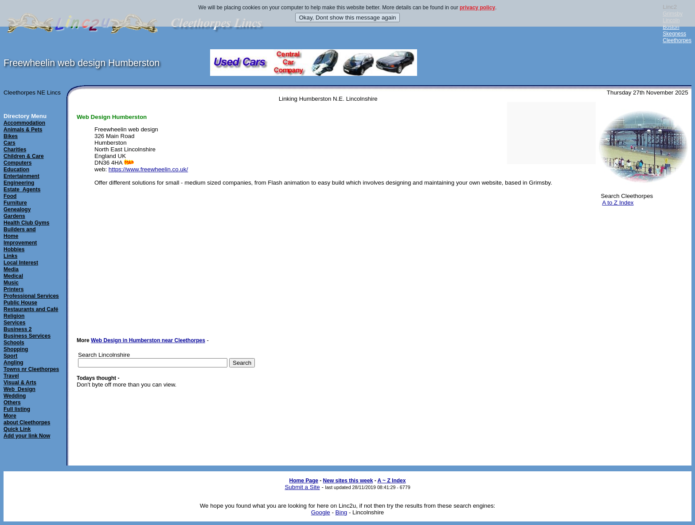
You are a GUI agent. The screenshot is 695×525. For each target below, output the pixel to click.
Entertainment (21, 176)
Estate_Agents (22, 189)
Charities (15, 149)
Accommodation (24, 123)
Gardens (14, 216)
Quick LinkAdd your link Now (27, 432)
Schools (14, 342)
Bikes (11, 136)
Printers (13, 289)
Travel (11, 376)
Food (10, 196)
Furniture (15, 203)
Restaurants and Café (31, 309)
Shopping (16, 349)
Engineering (19, 183)
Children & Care (24, 156)
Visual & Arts (20, 382)
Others (12, 402)
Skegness (674, 34)
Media (11, 269)
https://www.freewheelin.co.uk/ (148, 169)
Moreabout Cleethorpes (27, 419)
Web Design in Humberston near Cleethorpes (148, 340)
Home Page (303, 481)
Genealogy (17, 209)
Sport (10, 356)
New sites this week (348, 481)
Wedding (15, 396)
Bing (342, 512)
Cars (10, 143)
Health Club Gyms (26, 223)
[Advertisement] (641, 257)
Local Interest (21, 263)
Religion (14, 316)
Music (11, 283)
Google (320, 512)
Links (10, 256)
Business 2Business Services (27, 332)
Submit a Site (302, 487)
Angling (13, 362)
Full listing (17, 409)
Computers (17, 163)
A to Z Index (617, 202)
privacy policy (477, 7)
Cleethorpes (677, 40)
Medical (13, 276)
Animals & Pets (23, 129)
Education (16, 169)
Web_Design (19, 389)
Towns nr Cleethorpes (31, 369)
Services (14, 323)
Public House (20, 303)
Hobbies (14, 249)
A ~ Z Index (392, 481)
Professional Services (31, 296)
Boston (671, 27)
